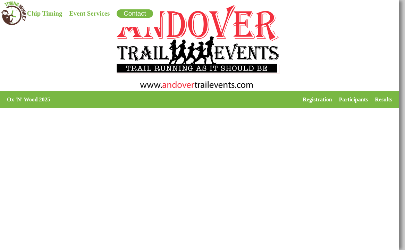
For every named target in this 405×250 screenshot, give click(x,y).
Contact (135, 13)
